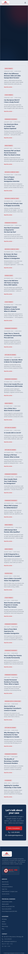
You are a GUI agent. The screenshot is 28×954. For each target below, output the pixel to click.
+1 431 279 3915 (14, 832)
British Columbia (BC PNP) (8, 906)
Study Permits (5, 884)
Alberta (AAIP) (5, 904)
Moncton (4, 924)
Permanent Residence (7, 886)
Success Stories (5, 894)
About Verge (5, 926)
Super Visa (4, 889)
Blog (3, 928)
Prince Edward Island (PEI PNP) (9, 911)
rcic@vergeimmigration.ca (14, 835)
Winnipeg (4, 919)
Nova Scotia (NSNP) (6, 909)
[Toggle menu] (25, 3)
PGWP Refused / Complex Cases (9, 891)
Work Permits (5, 882)
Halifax (3, 921)
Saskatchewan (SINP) (7, 901)
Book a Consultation (14, 828)
